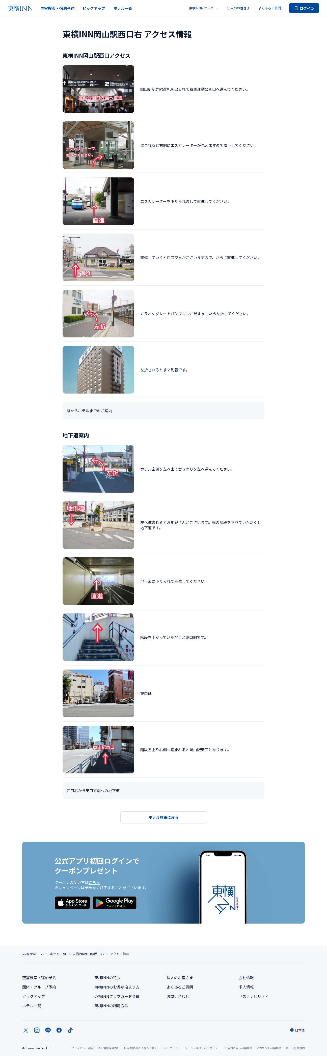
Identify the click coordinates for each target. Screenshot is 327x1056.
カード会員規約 (295, 1048)
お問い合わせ (178, 996)
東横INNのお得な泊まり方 (117, 987)
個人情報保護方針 (109, 1048)
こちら (94, 882)
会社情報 (246, 977)
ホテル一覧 (122, 8)
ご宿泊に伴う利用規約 (238, 1048)
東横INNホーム (33, 954)
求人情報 (246, 987)
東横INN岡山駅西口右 (88, 954)
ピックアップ (94, 8)
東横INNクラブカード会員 (117, 996)
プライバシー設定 (82, 1048)
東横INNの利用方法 (111, 1005)
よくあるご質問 (269, 8)
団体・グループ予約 (39, 987)
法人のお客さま (238, 8)
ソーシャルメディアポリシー (203, 1048)
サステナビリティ (254, 996)
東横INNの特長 (107, 977)
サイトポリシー (171, 1048)
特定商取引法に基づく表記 (140, 1048)
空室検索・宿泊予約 (57, 8)
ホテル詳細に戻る (163, 817)
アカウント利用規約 (268, 1048)
